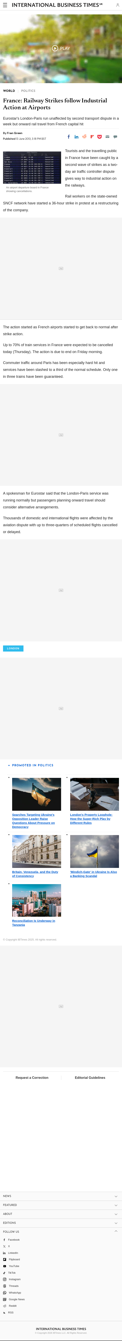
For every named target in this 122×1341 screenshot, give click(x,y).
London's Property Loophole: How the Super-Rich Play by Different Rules (91, 819)
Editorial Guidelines (90, 1077)
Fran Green (14, 133)
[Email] (107, 136)
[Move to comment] (115, 136)
